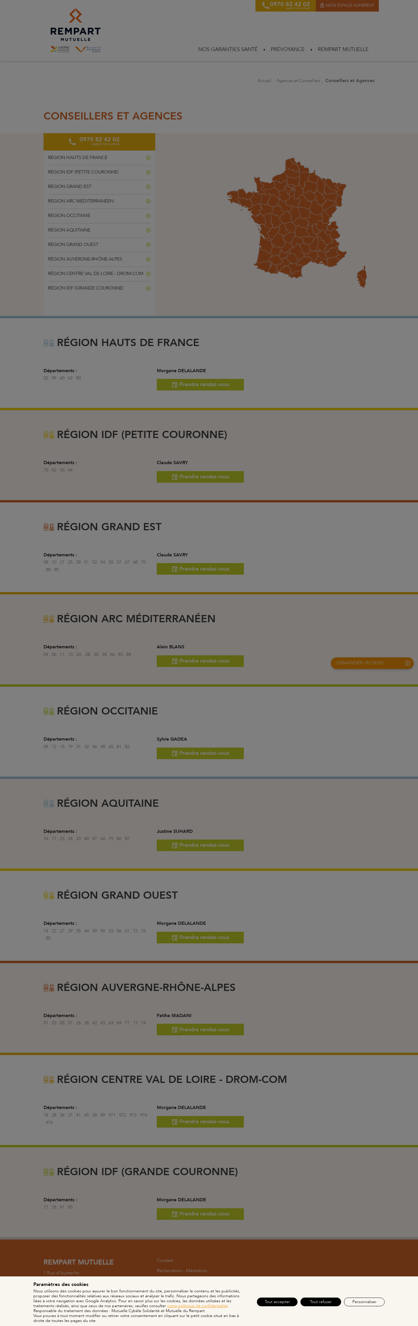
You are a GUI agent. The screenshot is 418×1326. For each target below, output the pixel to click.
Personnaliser (364, 1302)
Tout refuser (321, 1302)
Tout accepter (277, 1302)
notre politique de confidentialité (197, 1306)
